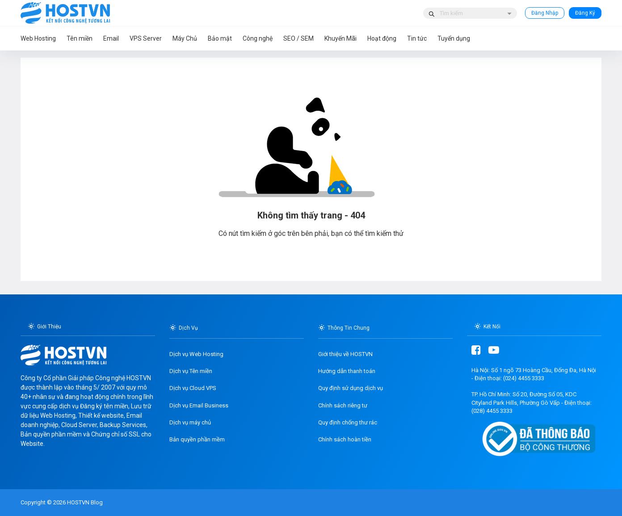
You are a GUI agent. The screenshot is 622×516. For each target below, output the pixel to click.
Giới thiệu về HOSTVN (345, 354)
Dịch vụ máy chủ (190, 422)
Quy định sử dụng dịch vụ (350, 388)
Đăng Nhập (544, 13)
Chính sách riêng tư (342, 405)
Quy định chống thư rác (347, 422)
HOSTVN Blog (84, 502)
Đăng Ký (585, 13)
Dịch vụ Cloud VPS (192, 388)
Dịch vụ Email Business (198, 405)
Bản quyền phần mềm (197, 439)
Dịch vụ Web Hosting (196, 354)
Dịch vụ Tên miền (190, 371)
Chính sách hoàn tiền (344, 439)
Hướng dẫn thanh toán (346, 371)
